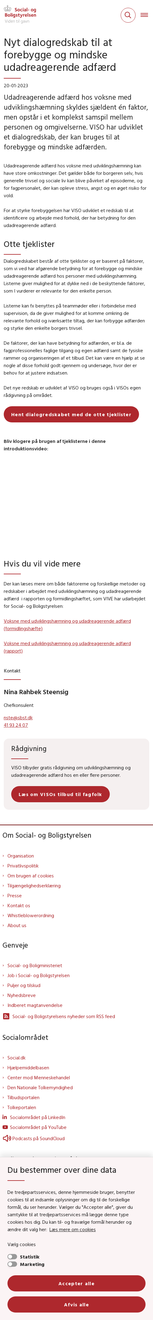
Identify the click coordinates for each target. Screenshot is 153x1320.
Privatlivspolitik (23, 866)
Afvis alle (76, 1304)
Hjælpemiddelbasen (28, 1067)
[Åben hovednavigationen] (147, 15)
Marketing (32, 1264)
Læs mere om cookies (72, 1229)
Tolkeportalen (21, 1107)
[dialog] (76, 505)
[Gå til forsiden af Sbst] (18, 15)
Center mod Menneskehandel (38, 1077)
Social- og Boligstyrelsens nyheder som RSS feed (58, 1016)
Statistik (29, 1257)
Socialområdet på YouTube (38, 1127)
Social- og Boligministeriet (34, 965)
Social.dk (16, 1057)
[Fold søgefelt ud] (128, 15)
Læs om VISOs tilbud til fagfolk (60, 794)
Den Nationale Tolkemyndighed (40, 1087)
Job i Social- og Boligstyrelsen (38, 975)
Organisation (20, 856)
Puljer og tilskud (23, 985)
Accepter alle (76, 1283)
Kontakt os (18, 905)
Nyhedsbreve (21, 995)
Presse (14, 895)
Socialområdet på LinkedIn (37, 1117)
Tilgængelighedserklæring (34, 885)
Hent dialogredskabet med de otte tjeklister (71, 414)
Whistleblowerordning (30, 915)
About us (16, 925)
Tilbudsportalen (23, 1097)
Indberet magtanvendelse (35, 1005)
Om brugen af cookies (30, 875)
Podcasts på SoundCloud (33, 1138)
